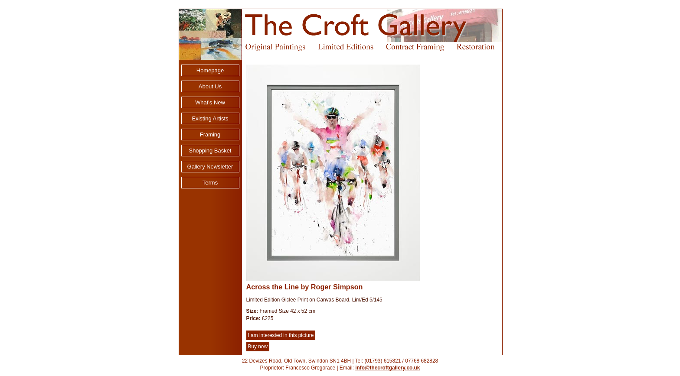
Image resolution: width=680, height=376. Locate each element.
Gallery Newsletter (210, 166)
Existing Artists (210, 118)
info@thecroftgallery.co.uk (387, 368)
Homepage (210, 70)
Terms (210, 182)
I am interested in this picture (281, 335)
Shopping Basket (210, 150)
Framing (210, 134)
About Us (210, 86)
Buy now (258, 347)
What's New (210, 102)
